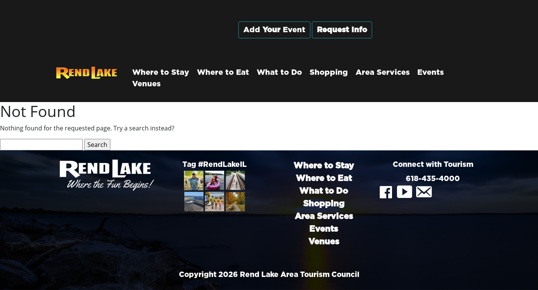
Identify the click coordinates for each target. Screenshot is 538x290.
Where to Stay (160, 72)
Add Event (274, 30)
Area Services (383, 72)
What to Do (279, 72)
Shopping (329, 72)
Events (430, 72)
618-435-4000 (433, 179)
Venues (146, 84)
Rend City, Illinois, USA (433, 38)
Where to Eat (223, 72)
